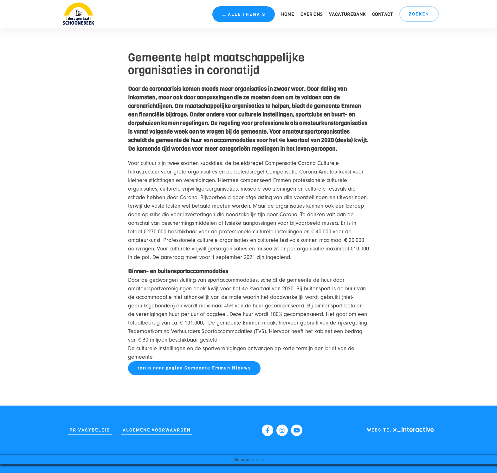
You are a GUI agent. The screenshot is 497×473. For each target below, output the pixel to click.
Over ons (311, 14)
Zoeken (419, 14)
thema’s (243, 14)
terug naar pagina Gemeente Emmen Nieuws (194, 368)
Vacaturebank (347, 14)
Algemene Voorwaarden (157, 430)
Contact (382, 14)
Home (287, 14)
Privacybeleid (89, 430)
